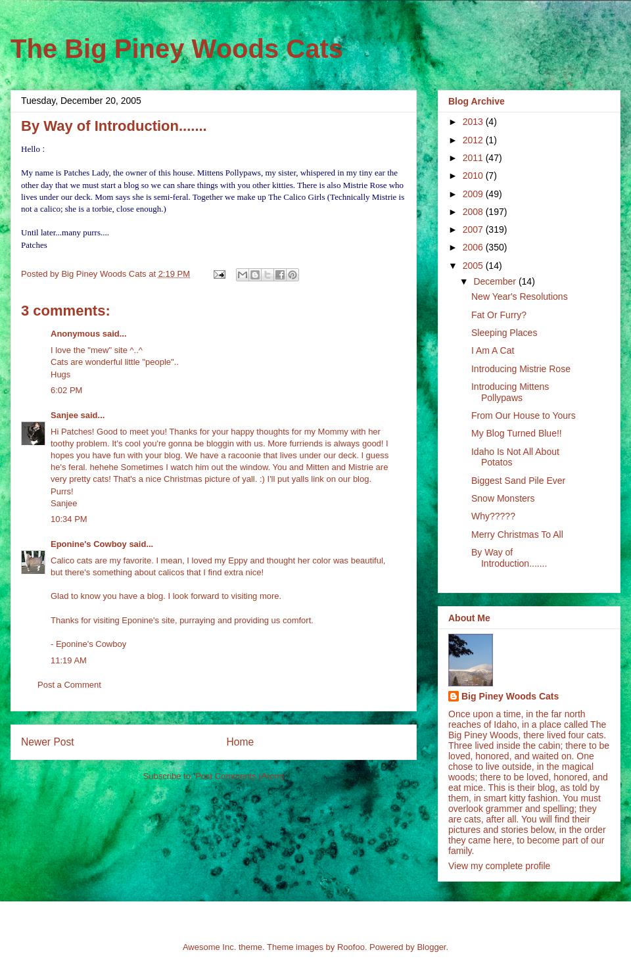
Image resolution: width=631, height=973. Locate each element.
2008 (474, 211)
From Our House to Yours (523, 415)
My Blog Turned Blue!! (516, 433)
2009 (474, 194)
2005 (474, 265)
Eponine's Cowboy (89, 544)
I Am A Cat (492, 350)
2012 (474, 140)
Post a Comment (69, 685)
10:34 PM (69, 519)
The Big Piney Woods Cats (177, 48)
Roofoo (351, 947)
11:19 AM (69, 660)
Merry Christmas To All (517, 534)
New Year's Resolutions (519, 296)
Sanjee (64, 415)
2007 (474, 229)
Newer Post (47, 742)
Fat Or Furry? (498, 315)
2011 (474, 158)
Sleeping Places (504, 332)
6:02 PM (66, 390)
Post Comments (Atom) (239, 776)
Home (240, 742)
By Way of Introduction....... (509, 558)
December (495, 281)
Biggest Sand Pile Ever (518, 480)
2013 (474, 121)
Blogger (431, 947)
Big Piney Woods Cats (510, 696)
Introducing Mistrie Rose (521, 369)
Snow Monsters (502, 498)
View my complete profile (499, 866)
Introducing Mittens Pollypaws (510, 392)
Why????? (493, 516)
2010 (474, 175)
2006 (474, 247)
